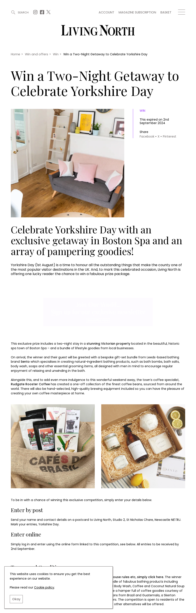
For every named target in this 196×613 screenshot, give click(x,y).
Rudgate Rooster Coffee (30, 384)
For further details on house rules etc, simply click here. (120, 577)
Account (106, 12)
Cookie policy (44, 587)
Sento (25, 361)
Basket (166, 12)
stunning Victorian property (108, 343)
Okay (16, 599)
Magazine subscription (137, 12)
